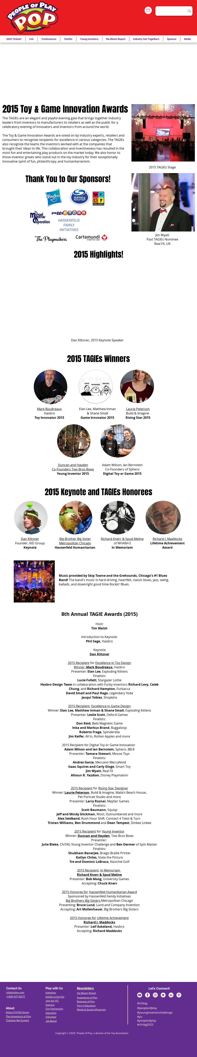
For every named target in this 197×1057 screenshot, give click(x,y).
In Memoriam (110, 870)
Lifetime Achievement (113, 918)
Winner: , (93, 667)
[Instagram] (155, 995)
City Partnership (54, 1008)
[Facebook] (147, 995)
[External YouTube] (97, 73)
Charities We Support (17, 1020)
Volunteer (51, 1016)
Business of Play (86, 1001)
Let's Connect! (159, 988)
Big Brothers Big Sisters (83, 900)
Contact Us (14, 988)
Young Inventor (113, 831)
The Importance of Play (18, 1016)
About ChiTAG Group (17, 1012)
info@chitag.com (15, 992)
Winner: (58, 792)
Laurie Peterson (77, 792)
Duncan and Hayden (94, 836)
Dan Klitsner (99, 654)
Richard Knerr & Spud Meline (122, 539)
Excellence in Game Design (111, 706)
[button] (68, 39)
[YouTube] (139, 995)
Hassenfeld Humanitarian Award (113, 892)
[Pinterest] (178, 995)
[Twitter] (163, 995)
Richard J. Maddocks (99, 922)
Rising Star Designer (113, 788)
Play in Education (86, 1005)
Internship (51, 1012)
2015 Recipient (78, 663)
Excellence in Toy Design (113, 663)
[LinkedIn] (171, 995)
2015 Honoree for (75, 892)
